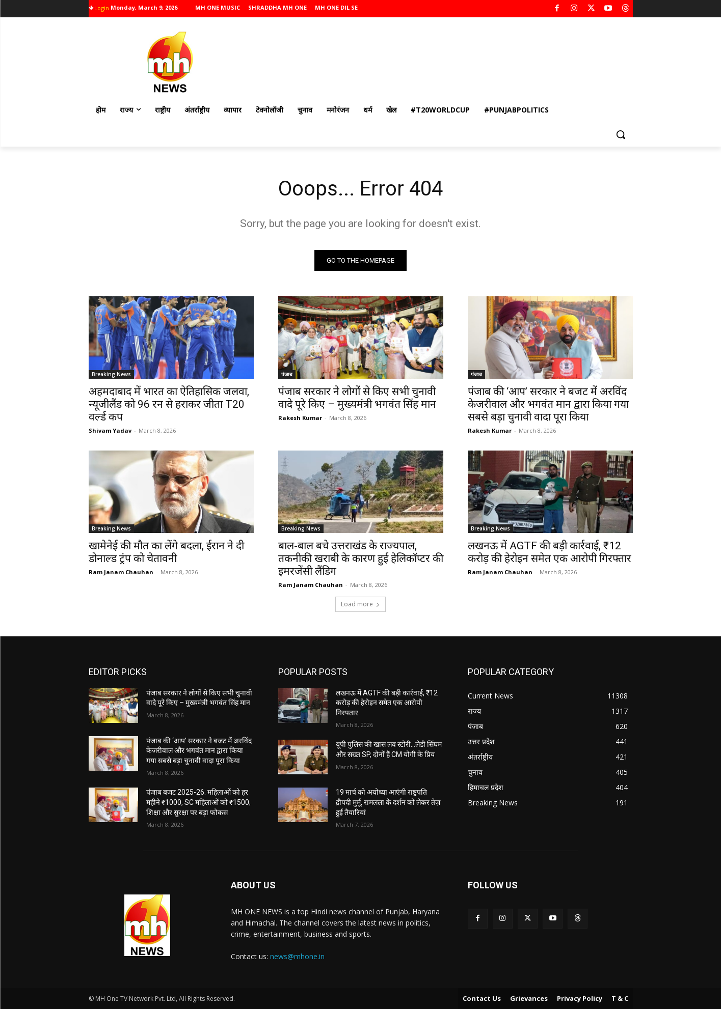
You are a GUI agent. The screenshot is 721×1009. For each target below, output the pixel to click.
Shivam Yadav (110, 430)
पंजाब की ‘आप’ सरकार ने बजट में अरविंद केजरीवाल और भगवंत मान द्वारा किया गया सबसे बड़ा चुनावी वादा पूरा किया (548, 404)
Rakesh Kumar (300, 418)
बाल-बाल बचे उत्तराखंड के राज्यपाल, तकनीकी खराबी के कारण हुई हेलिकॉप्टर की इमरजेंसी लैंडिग (360, 558)
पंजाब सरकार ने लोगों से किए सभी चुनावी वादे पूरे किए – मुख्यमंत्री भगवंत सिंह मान (357, 397)
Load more (360, 604)
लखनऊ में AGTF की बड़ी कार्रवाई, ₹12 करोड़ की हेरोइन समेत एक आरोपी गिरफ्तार (549, 552)
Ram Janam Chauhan (121, 572)
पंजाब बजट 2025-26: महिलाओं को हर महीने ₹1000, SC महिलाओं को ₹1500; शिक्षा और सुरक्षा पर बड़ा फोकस (198, 802)
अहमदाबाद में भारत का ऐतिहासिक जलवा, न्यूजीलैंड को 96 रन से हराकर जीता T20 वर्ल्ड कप (169, 404)
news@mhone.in (297, 956)
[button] (620, 134)
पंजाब (286, 374)
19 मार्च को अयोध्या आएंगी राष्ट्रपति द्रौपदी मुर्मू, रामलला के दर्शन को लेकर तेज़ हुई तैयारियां (388, 802)
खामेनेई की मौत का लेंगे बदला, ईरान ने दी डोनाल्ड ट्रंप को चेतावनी (166, 552)
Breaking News (111, 374)
